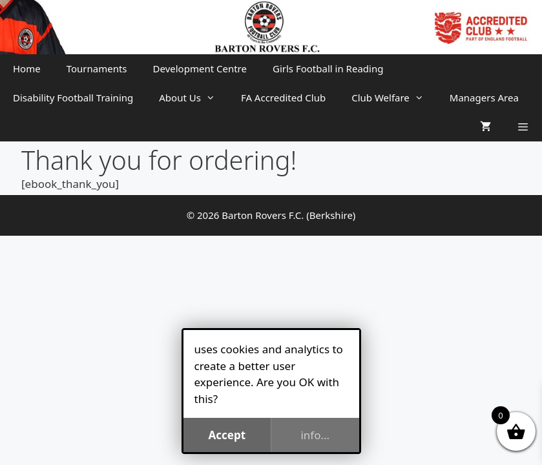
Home (27, 68)
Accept (226, 435)
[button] (523, 126)
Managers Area (484, 97)
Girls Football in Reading (328, 68)
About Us (193, 97)
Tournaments (97, 68)
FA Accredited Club (283, 97)
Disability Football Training (73, 97)
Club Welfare (394, 97)
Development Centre (200, 68)
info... (314, 435)
